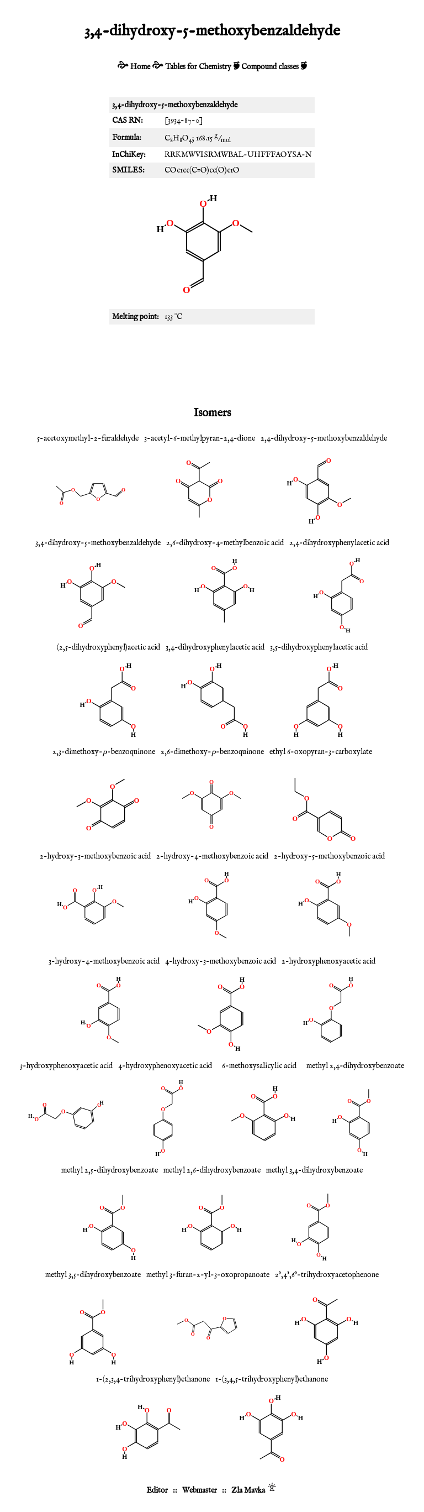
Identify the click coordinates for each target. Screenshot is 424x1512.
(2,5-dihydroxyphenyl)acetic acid (108, 647)
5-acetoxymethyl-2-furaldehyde (88, 438)
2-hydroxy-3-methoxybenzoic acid (95, 856)
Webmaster (199, 1490)
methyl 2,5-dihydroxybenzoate (109, 1170)
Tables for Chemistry (198, 67)
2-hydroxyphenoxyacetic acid (328, 961)
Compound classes (270, 67)
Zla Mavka (248, 1490)
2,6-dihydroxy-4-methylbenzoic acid (225, 543)
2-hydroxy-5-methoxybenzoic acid (329, 856)
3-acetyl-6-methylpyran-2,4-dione (199, 438)
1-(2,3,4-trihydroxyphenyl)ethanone (153, 1379)
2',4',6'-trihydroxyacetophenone (327, 1275)
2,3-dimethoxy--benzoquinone (103, 752)
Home (140, 67)
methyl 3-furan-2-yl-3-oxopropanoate (207, 1275)
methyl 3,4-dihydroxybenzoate (314, 1170)
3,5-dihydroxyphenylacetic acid (319, 647)
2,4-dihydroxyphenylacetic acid (339, 543)
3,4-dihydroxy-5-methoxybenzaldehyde (98, 543)
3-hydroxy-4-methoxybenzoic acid (104, 961)
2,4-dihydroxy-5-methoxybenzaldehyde (324, 438)
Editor (157, 1490)
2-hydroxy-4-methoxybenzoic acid (212, 856)
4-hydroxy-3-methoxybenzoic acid (220, 961)
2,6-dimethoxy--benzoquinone (212, 752)
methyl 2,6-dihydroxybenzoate (212, 1170)
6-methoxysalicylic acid (259, 1066)
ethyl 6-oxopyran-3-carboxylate (320, 752)
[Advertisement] (212, 363)
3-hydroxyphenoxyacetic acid (66, 1066)
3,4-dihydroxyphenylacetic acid (215, 647)
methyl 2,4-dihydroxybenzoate (355, 1066)
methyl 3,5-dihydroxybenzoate (93, 1275)
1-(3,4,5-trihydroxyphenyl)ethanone (271, 1379)
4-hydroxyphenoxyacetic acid (165, 1066)
